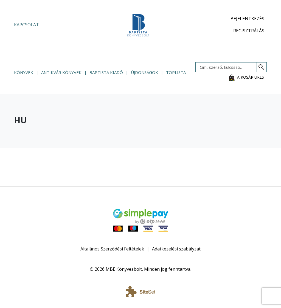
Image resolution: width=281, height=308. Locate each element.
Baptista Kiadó (106, 72)
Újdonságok (144, 72)
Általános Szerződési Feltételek (112, 249)
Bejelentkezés (247, 19)
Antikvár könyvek (61, 72)
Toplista (176, 72)
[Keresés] (262, 67)
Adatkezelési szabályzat (176, 249)
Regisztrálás (248, 31)
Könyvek (23, 72)
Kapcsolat (26, 25)
